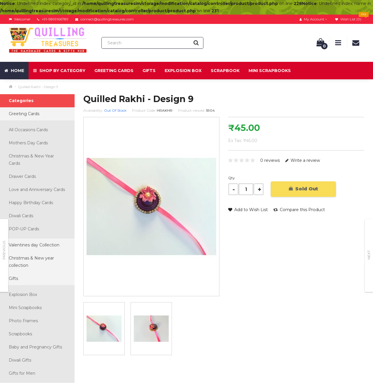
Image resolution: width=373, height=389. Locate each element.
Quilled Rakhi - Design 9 (38, 87)
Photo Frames (23, 320)
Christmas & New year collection (31, 261)
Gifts (149, 70)
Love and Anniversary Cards (37, 189)
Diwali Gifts (20, 360)
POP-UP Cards (24, 229)
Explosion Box (183, 70)
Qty (231, 178)
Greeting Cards (113, 70)
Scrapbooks (20, 334)
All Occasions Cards (28, 129)
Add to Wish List (248, 209)
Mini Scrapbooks (270, 70)
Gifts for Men (22, 373)
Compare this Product (299, 209)
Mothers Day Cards (28, 143)
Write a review (302, 160)
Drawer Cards (22, 176)
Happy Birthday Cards (31, 202)
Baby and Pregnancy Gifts (35, 347)
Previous (4, 250)
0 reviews (270, 160)
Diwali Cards (21, 215)
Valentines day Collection (34, 245)
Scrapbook (225, 70)
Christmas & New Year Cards (31, 159)
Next (369, 255)
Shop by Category (59, 70)
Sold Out (303, 189)
